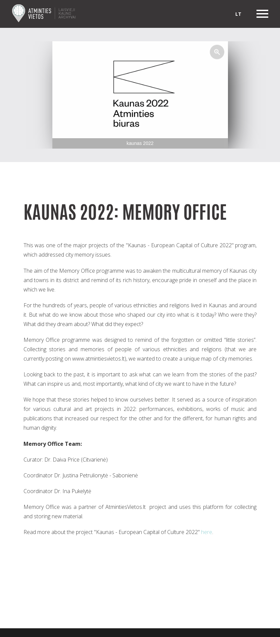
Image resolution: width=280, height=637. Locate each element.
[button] (217, 52)
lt (238, 14)
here (206, 532)
